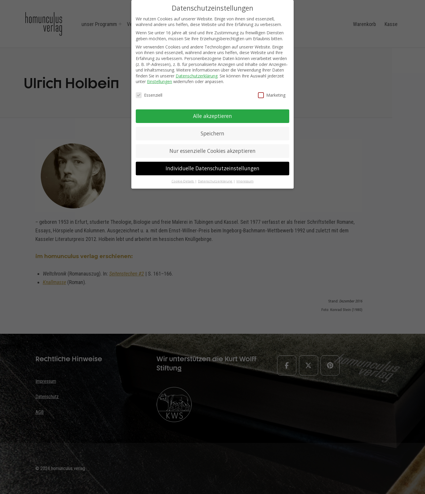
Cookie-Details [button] (182, 181)
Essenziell (149, 95)
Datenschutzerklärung (197, 76)
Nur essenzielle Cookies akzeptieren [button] (212, 150)
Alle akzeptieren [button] (212, 115)
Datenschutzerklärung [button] (215, 181)
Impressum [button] (245, 181)
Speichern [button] (212, 133)
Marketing (271, 95)
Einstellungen (159, 81)
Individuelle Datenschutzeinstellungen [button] (212, 168)
